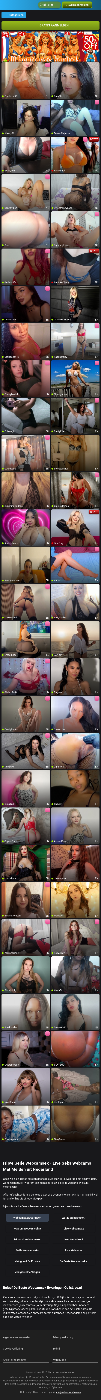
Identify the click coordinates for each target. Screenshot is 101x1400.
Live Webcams (73, 1250)
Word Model (59, 1359)
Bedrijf (56, 1348)
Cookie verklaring (13, 1348)
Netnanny (44, 1387)
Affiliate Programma (14, 1359)
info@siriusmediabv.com (68, 1392)
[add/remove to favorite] (4, 65)
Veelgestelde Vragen (27, 1272)
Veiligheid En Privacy (27, 1261)
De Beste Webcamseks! (74, 1261)
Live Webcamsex (74, 1228)
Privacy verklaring (62, 1337)
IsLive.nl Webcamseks (27, 1239)
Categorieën (14, 15)
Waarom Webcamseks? (27, 1228)
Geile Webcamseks (27, 1250)
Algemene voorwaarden (17, 1337)
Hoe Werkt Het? (73, 1239)
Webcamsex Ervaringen (27, 1217)
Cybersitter (57, 1387)
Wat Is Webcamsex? (73, 1217)
